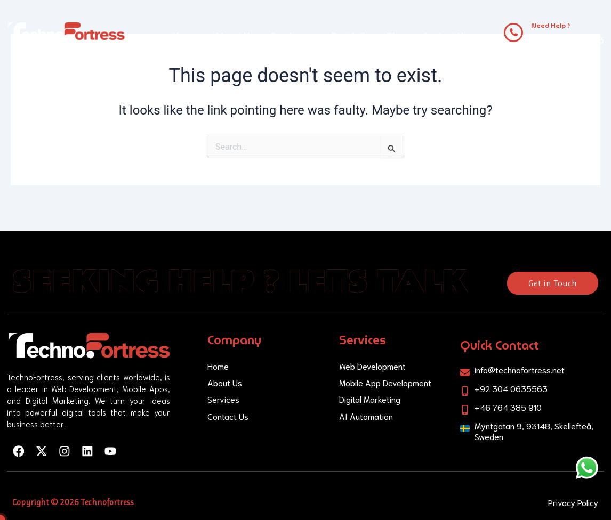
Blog (396, 36)
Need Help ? (550, 25)
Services (293, 36)
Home (185, 36)
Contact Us (445, 36)
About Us (234, 36)
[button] (293, 36)
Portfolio (351, 36)
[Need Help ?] (513, 32)
